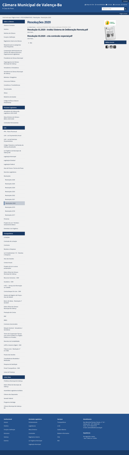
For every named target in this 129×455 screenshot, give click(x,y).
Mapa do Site (90, 4)
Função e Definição (9, 429)
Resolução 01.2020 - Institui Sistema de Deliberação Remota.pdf (57, 29)
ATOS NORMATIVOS (26, 17)
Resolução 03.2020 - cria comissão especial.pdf (49, 36)
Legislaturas (32, 426)
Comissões (32, 433)
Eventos (6, 441)
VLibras (125, 4)
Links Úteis (7, 377)
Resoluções (36, 17)
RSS (31, 43)
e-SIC (58, 426)
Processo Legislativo (10, 107)
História (6, 426)
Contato (109, 4)
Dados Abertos (61, 429)
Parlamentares (33, 422)
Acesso (6, 422)
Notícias (6, 437)
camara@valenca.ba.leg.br (94, 427)
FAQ (58, 437)
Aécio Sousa (32, 27)
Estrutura (6, 433)
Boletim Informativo (63, 433)
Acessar (125, 1)
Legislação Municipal (35, 444)
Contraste (117, 4)
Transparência (8, 233)
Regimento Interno (34, 437)
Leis (5, 128)
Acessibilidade (100, 4)
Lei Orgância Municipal (35, 441)
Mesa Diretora (33, 429)
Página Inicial (123, 13)
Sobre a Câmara (9, 21)
